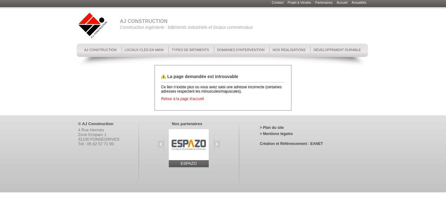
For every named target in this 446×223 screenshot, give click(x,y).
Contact (278, 2)
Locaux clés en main (144, 50)
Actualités (359, 2)
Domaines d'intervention (241, 50)
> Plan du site (272, 127)
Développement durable (337, 50)
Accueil (343, 2)
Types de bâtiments (190, 50)
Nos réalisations (289, 50)
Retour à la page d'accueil (182, 99)
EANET (316, 144)
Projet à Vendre (300, 2)
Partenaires (324, 2)
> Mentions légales (276, 134)
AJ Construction (100, 50)
